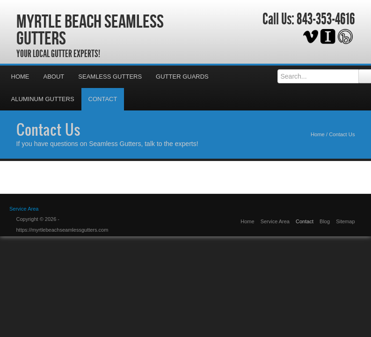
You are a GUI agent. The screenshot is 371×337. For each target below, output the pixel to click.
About (54, 76)
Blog (325, 221)
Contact (102, 99)
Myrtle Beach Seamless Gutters (90, 29)
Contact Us (48, 129)
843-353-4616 (326, 19)
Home (20, 76)
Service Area (23, 209)
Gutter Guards (182, 76)
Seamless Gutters (110, 76)
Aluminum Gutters (42, 99)
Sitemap (345, 221)
